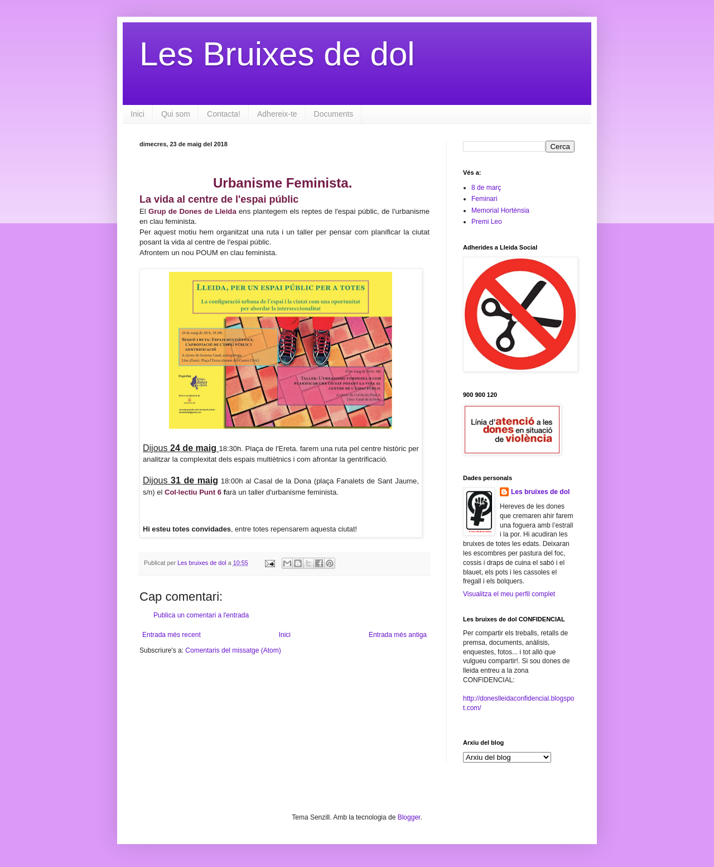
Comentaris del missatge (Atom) (233, 650)
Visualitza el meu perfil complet (509, 594)
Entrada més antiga (398, 635)
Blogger (409, 817)
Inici (137, 113)
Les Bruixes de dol (277, 54)
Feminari (484, 199)
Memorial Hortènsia (500, 210)
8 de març (486, 187)
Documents (334, 113)
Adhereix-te (277, 113)
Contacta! (223, 113)
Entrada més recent (171, 635)
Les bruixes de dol (540, 492)
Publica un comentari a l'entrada (201, 615)
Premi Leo (486, 222)
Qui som (175, 113)
